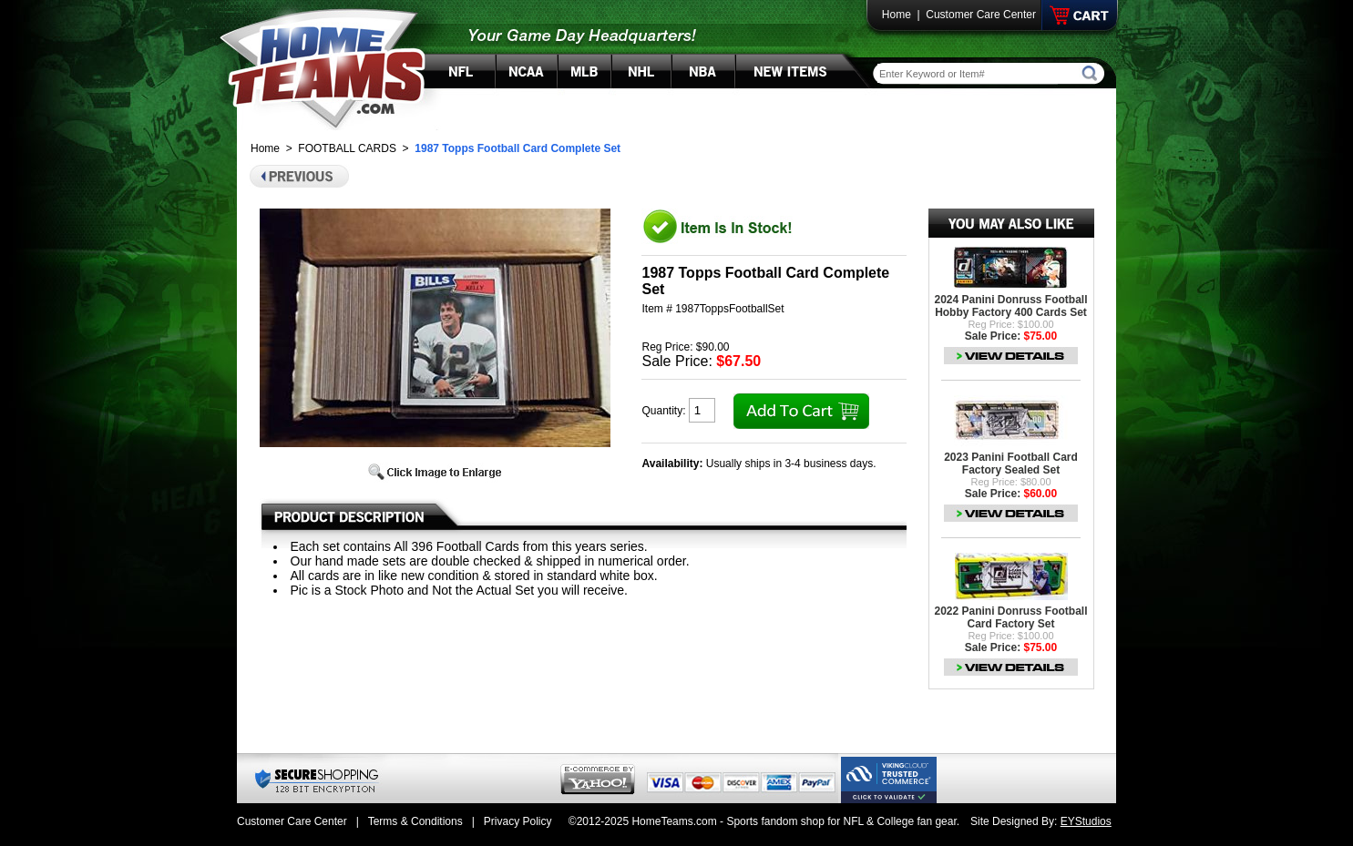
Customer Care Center (981, 14)
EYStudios (1086, 821)
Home (896, 14)
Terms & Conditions (415, 821)
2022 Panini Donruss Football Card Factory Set (1010, 617)
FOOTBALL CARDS (347, 148)
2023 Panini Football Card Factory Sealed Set (1011, 463)
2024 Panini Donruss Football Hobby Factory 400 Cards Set (1010, 306)
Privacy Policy (518, 821)
